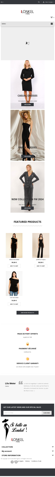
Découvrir (27, 104)
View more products (27, 313)
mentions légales (18, 462)
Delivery (27, 462)
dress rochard (14, 259)
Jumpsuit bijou (41, 259)
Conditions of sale (36, 462)
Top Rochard (14, 297)
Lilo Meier (10, 384)
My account (7, 452)
